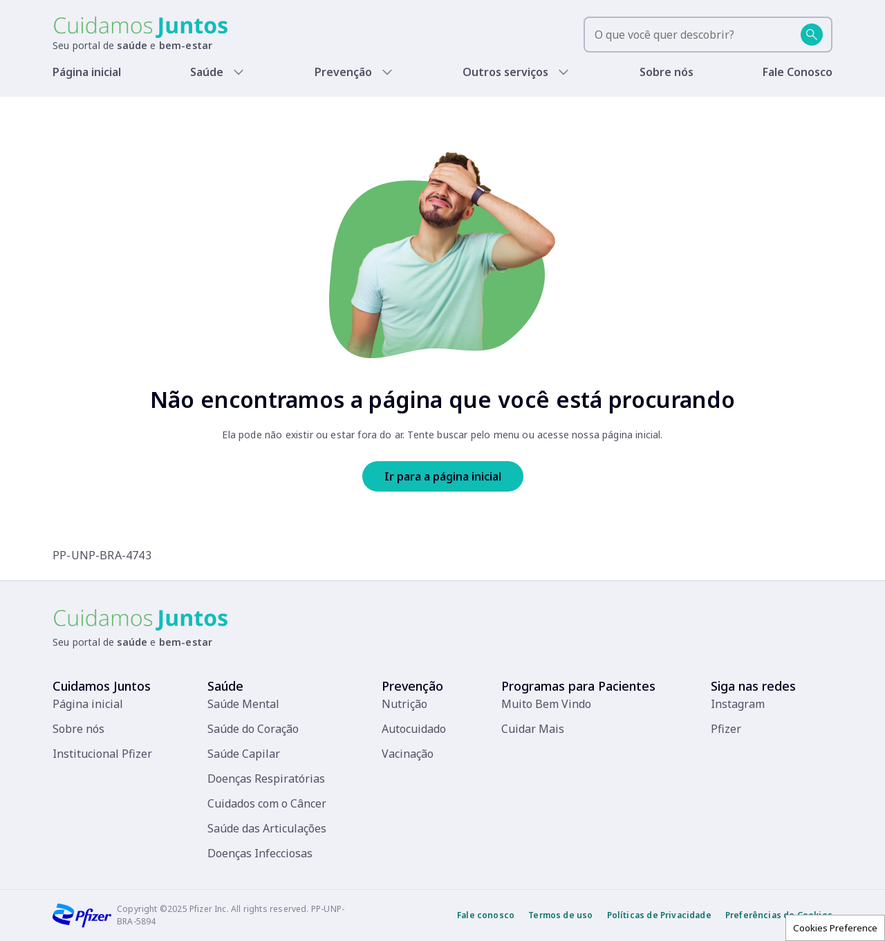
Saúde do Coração (253, 728)
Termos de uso (560, 915)
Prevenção (347, 72)
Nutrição (404, 703)
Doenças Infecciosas (260, 853)
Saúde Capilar (243, 753)
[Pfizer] (82, 915)
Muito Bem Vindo (546, 703)
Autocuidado (414, 728)
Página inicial (88, 72)
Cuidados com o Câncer (266, 803)
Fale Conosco (798, 72)
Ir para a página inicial (442, 476)
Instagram (738, 703)
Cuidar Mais (532, 728)
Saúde (210, 72)
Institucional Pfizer (102, 753)
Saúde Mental (243, 703)
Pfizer (726, 728)
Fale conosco (485, 915)
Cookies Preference (835, 928)
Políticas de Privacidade (659, 915)
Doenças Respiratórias (266, 778)
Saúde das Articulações (266, 828)
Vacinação (408, 753)
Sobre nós (668, 72)
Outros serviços (507, 72)
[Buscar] (812, 35)
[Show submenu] (241, 72)
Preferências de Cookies (778, 915)
